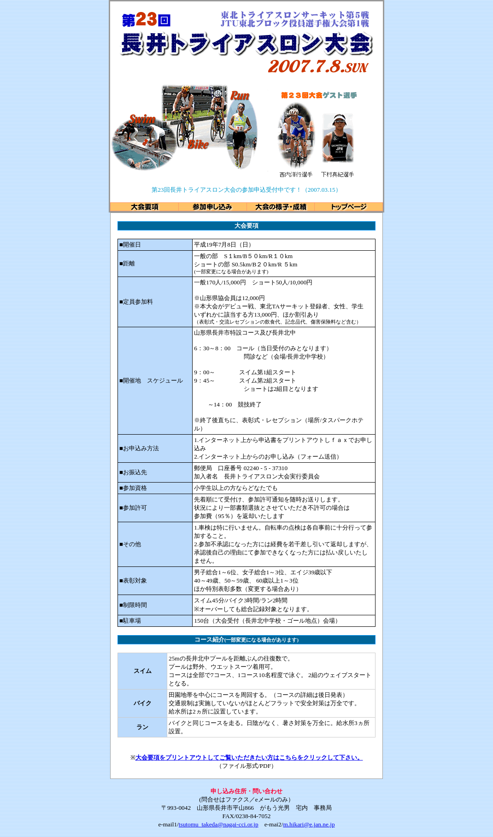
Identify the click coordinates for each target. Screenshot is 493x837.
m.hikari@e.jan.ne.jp (309, 824)
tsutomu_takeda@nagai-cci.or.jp (218, 824)
